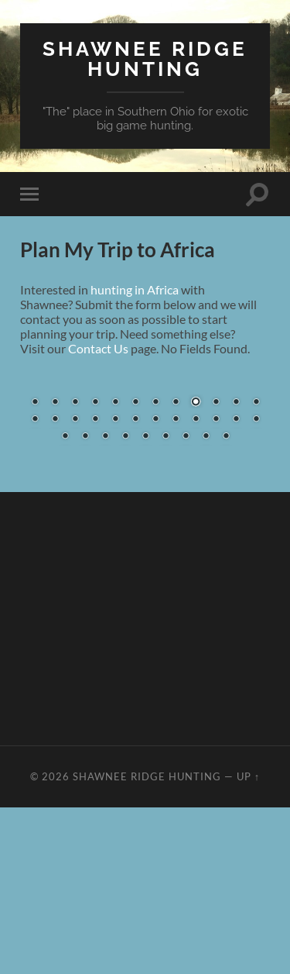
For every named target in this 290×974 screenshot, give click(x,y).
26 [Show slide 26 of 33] (85, 437)
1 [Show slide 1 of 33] (34, 402)
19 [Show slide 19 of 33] (155, 419)
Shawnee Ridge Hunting (145, 58)
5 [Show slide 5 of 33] (115, 402)
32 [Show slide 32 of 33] (205, 437)
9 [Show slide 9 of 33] (195, 402)
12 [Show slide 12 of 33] (255, 402)
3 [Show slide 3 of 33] (75, 402)
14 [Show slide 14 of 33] (54, 419)
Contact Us (98, 348)
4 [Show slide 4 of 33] (95, 402)
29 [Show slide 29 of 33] (145, 437)
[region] (145, 420)
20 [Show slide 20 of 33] (175, 419)
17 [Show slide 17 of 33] (115, 419)
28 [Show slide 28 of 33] (125, 437)
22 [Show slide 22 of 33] (215, 419)
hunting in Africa (134, 289)
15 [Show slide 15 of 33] (75, 419)
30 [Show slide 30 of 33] (165, 437)
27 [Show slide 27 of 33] (105, 437)
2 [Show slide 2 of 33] (54, 402)
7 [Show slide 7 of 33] (155, 402)
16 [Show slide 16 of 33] (95, 419)
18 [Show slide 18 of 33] (135, 419)
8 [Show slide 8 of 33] (175, 402)
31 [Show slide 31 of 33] (185, 437)
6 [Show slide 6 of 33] (135, 402)
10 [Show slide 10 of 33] (215, 402)
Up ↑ (248, 776)
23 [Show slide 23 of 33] (235, 419)
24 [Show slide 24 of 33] (255, 419)
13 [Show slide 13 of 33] (34, 419)
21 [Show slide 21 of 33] (195, 419)
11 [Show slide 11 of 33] (235, 402)
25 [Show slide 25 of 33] (64, 437)
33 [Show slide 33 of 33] (225, 437)
